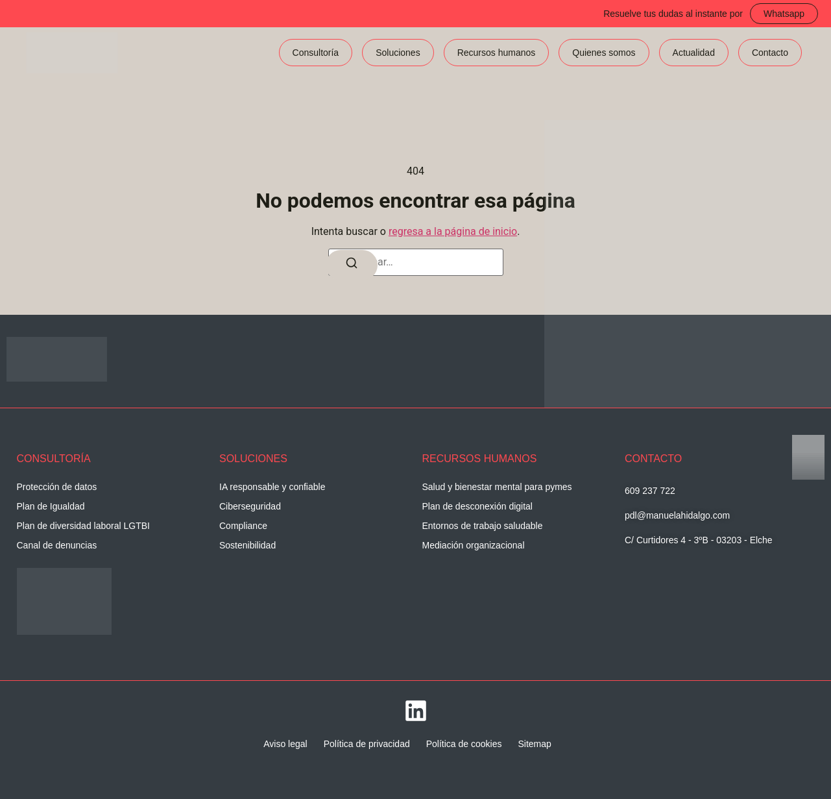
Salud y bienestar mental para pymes (497, 487)
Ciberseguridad (250, 506)
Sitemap (534, 744)
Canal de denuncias (57, 545)
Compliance (243, 526)
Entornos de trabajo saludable (482, 526)
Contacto (770, 52)
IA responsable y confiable (272, 487)
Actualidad (694, 52)
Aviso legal (285, 744)
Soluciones (398, 52)
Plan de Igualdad (51, 506)
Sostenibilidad (247, 545)
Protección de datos (57, 487)
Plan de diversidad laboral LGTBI (83, 526)
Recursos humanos (496, 52)
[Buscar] (352, 265)
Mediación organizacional (473, 545)
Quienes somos (603, 52)
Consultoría (316, 52)
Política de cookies (464, 744)
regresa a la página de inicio (453, 231)
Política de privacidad (367, 744)
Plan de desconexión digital (477, 506)
